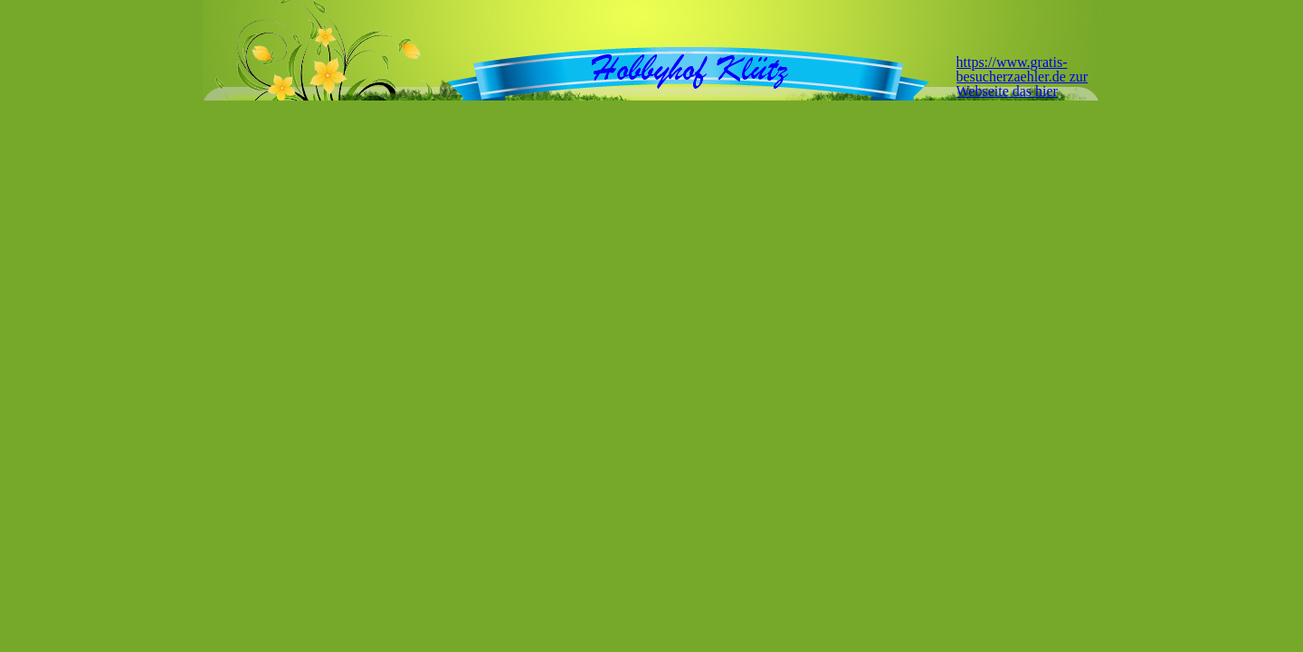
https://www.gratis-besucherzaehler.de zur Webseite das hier (1022, 76)
